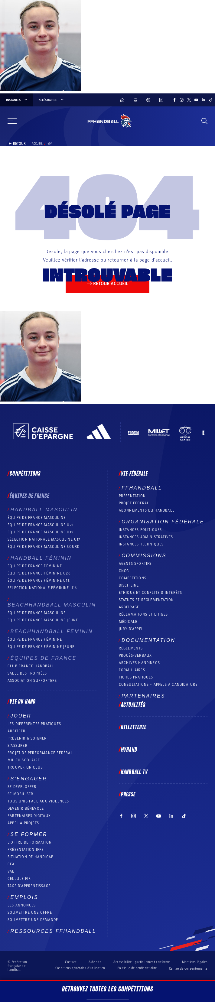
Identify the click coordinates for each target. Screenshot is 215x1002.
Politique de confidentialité (137, 968)
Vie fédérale (134, 474)
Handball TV (134, 772)
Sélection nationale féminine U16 (42, 588)
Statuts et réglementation (146, 600)
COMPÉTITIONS (132, 578)
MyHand (129, 750)
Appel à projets (23, 823)
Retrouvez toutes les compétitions (107, 993)
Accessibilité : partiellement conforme (141, 962)
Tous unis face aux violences (38, 801)
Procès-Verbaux (135, 655)
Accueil (37, 143)
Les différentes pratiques (34, 724)
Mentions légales (194, 962)
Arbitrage (129, 607)
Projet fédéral (134, 503)
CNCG (124, 571)
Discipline (129, 585)
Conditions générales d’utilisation (80, 968)
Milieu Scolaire (24, 760)
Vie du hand (23, 702)
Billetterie (133, 727)
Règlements (131, 648)
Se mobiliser (20, 794)
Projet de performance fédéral (40, 753)
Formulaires (132, 670)
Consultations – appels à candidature (158, 684)
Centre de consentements (188, 969)
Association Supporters (32, 680)
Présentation (132, 496)
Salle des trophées (27, 673)
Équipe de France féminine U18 (39, 580)
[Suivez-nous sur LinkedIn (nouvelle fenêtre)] (203, 100)
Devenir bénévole (26, 808)
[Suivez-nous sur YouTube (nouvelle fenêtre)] (196, 100)
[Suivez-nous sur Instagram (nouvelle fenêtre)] (182, 100)
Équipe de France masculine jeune (43, 620)
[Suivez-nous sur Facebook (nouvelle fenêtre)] (174, 100)
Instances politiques (140, 530)
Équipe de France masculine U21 (40, 525)
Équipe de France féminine (35, 566)
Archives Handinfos (139, 663)
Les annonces (22, 905)
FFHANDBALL (142, 487)
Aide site (95, 962)
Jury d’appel (131, 629)
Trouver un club (25, 767)
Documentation (148, 640)
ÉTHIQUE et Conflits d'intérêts (150, 592)
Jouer (20, 715)
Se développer (22, 787)
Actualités (133, 705)
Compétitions (25, 474)
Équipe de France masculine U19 (40, 532)
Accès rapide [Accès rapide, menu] (51, 100)
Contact (71, 962)
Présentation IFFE (26, 849)
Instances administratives (146, 537)
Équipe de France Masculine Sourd (44, 547)
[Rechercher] (204, 121)
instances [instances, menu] (17, 100)
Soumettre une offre (30, 912)
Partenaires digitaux (29, 816)
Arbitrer (17, 731)
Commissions (144, 555)
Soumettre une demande (33, 920)
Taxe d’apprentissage (29, 886)
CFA (11, 864)
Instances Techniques (141, 544)
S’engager (28, 778)
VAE (11, 871)
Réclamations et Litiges (143, 614)
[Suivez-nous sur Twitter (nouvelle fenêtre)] (189, 100)
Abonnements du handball (147, 510)
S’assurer (18, 745)
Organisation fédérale (163, 521)
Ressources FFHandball (53, 931)
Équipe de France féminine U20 (39, 573)
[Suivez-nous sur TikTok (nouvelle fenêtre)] (211, 100)
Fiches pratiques (136, 677)
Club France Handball (31, 666)
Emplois (24, 897)
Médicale (128, 622)
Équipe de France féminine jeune (41, 647)
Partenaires (143, 695)
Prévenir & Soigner (27, 738)
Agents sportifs (135, 563)
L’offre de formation (30, 842)
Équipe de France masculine (37, 518)
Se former (28, 834)
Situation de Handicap (30, 857)
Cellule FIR (19, 879)
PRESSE (128, 795)
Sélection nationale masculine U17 (44, 539)
